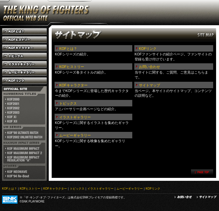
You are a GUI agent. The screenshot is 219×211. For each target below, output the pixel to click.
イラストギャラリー (75, 117)
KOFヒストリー (71, 67)
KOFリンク (148, 49)
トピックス (68, 103)
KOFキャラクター (73, 85)
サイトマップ (149, 85)
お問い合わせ (149, 67)
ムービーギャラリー (75, 135)
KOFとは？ (68, 49)
